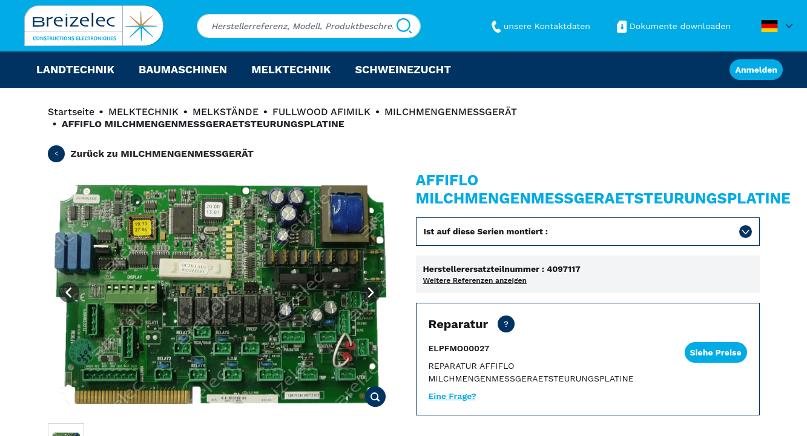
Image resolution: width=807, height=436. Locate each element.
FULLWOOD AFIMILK (321, 111)
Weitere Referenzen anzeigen (475, 280)
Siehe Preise (716, 352)
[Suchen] (404, 26)
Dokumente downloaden (672, 26)
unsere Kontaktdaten (539, 26)
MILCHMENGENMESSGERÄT (450, 111)
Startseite (71, 111)
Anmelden (756, 69)
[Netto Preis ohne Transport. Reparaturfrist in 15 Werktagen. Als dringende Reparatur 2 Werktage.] (506, 323)
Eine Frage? (452, 396)
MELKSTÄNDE (226, 111)
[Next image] (370, 292)
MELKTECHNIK (143, 111)
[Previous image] (69, 292)
